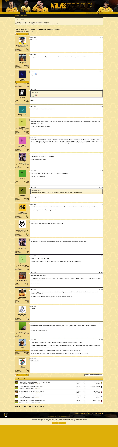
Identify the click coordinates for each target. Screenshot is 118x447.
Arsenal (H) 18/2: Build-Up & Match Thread (31, 413)
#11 (102, 226)
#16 (102, 311)
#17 (102, 328)
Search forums (23, 15)
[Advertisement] (59, 63)
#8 (102, 175)
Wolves (32, 405)
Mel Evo (98, 409)
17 (37, 410)
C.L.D (98, 423)
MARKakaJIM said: (35, 212)
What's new (30, 13)
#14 (102, 277)
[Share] (100, 37)
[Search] (100, 13)
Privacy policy (91, 435)
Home (17, 13)
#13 (102, 260)
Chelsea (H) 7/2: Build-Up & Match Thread (31, 418)
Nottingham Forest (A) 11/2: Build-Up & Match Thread (34, 404)
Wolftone (98, 419)
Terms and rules (83, 435)
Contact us (76, 435)
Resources (45, 13)
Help (96, 435)
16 (39, 405)
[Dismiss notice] (102, 19)
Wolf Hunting (97, 414)
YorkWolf (98, 405)
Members (53, 13)
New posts (17, 15)
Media (37, 13)
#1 (102, 37)
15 (37, 405)
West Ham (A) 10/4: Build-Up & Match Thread (32, 422)
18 (39, 410)
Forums (23, 13)
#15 (102, 294)
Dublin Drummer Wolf (20, 31)
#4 (102, 111)
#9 (102, 192)
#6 (102, 140)
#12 (102, 242)
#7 (102, 159)
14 (35, 405)
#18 (102, 344)
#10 (102, 209)
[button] (34, 13)
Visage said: (34, 114)
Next (26, 34)
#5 (102, 128)
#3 (102, 92)
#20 (102, 380)
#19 (102, 361)
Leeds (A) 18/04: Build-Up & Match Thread (31, 408)
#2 (102, 76)
